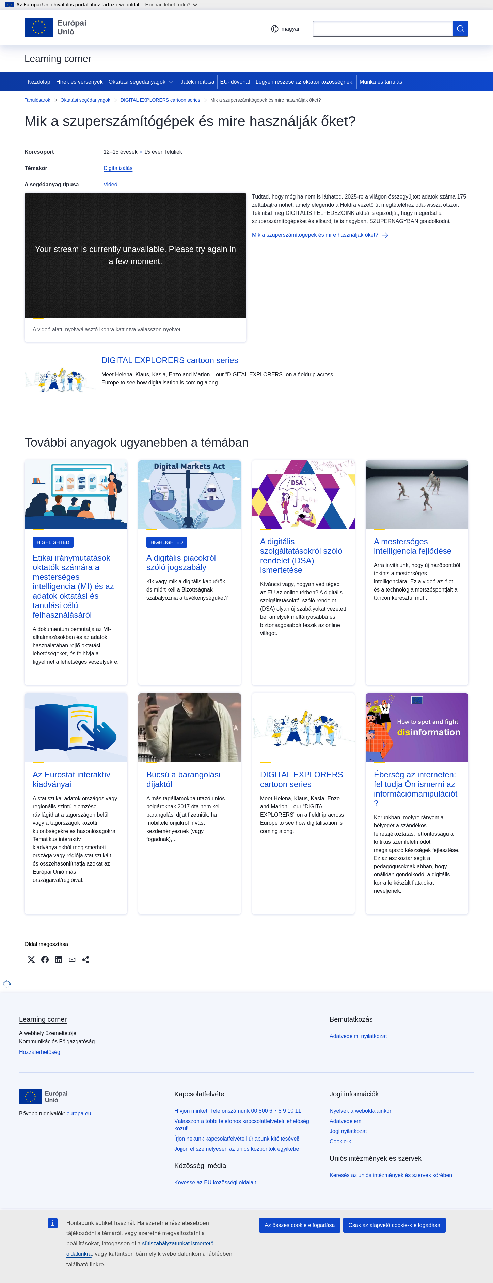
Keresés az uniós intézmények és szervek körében (391, 1175)
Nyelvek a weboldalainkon (361, 1111)
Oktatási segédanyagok (137, 82)
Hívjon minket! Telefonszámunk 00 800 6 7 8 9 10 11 (237, 1111)
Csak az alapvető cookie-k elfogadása (395, 1225)
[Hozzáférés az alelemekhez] (172, 81)
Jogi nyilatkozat (348, 1131)
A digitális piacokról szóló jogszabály (181, 562)
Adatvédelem (345, 1121)
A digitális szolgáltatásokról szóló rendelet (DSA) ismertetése (301, 556)
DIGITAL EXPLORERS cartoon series (160, 100)
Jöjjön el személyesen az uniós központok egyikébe (236, 1149)
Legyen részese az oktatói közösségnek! (305, 82)
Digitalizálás (118, 168)
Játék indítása (197, 82)
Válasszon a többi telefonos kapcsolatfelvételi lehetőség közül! (241, 1124)
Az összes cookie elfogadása (300, 1225)
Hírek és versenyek (79, 82)
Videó (110, 184)
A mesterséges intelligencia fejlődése (412, 546)
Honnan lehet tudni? (171, 4)
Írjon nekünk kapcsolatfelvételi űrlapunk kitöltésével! (236, 1139)
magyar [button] (285, 29)
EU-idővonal (235, 82)
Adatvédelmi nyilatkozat (358, 1036)
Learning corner (43, 1019)
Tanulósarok (37, 100)
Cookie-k (340, 1141)
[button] (31, 959)
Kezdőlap (39, 82)
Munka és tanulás (381, 82)
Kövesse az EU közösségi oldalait (215, 1182)
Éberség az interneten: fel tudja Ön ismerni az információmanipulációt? (415, 789)
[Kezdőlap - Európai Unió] (55, 27)
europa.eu (79, 1113)
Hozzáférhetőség (39, 1052)
